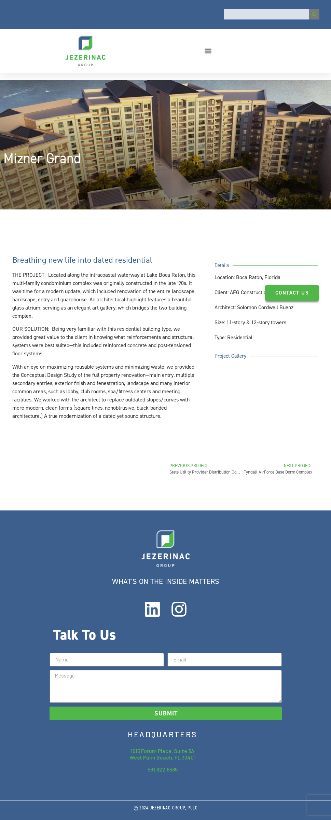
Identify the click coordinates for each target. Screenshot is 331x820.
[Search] (314, 14)
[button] (207, 50)
